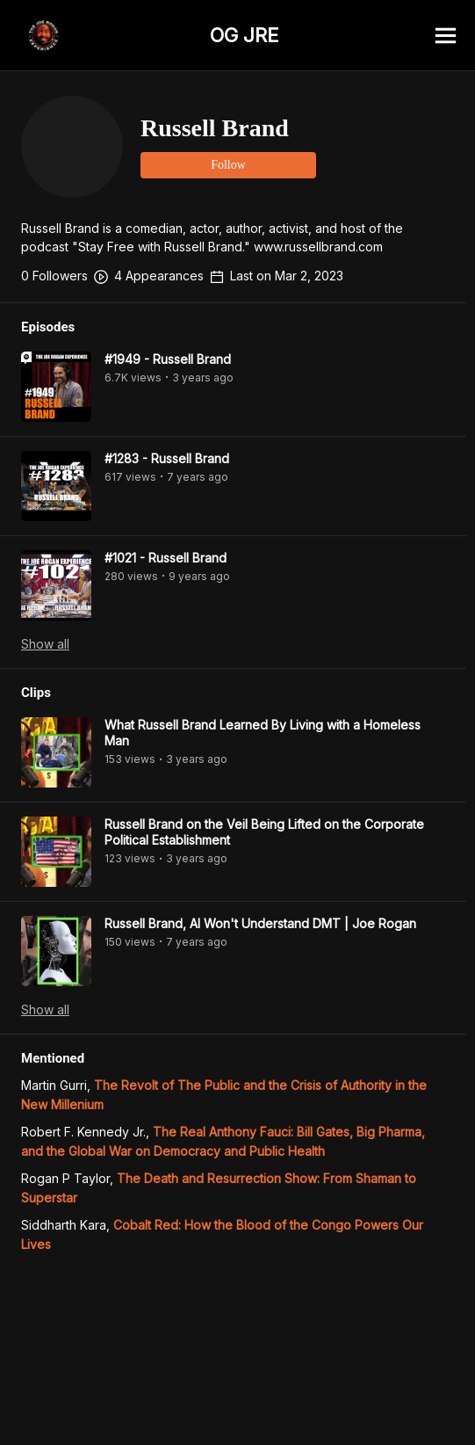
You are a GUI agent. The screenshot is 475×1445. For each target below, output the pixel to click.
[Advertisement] (237, 1405)
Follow (228, 164)
